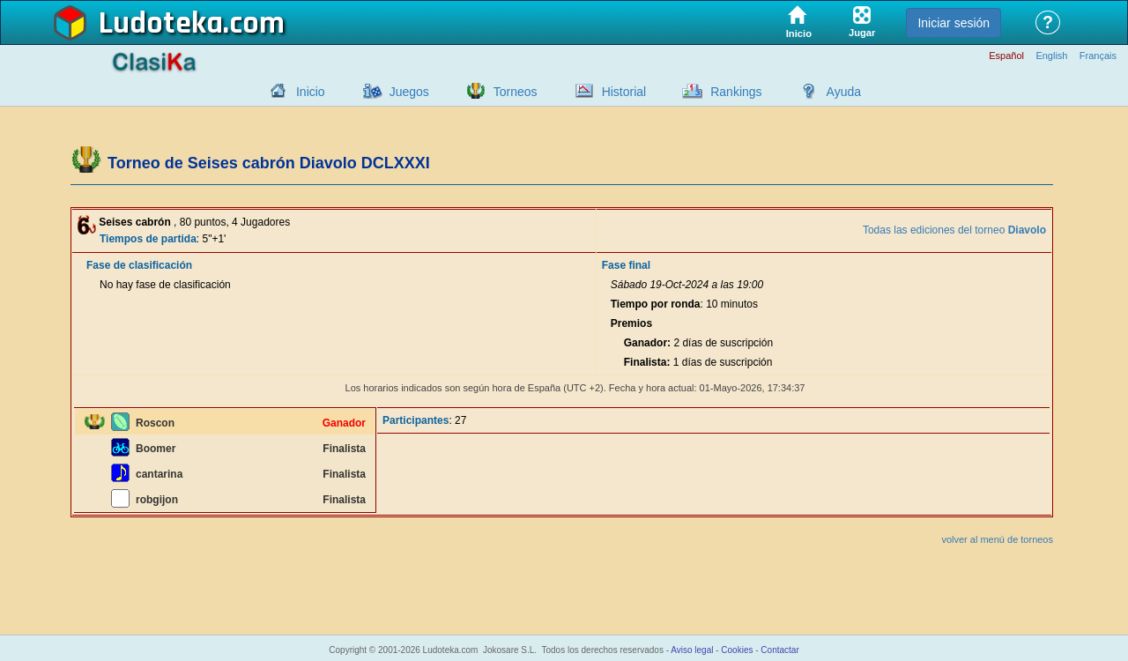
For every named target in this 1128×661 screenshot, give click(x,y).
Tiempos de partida (148, 239)
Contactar (779, 650)
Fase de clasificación (139, 265)
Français (1098, 56)
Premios (631, 323)
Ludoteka (161, 24)
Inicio (310, 92)
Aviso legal (692, 650)
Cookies (737, 650)
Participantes (415, 420)
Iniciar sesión (953, 23)
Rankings (735, 92)
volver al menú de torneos (997, 539)
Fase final (626, 265)
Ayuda (844, 92)
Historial (624, 92)
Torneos (516, 92)
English (1051, 56)
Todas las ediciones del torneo (954, 230)
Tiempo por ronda (656, 304)
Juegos (409, 92)
